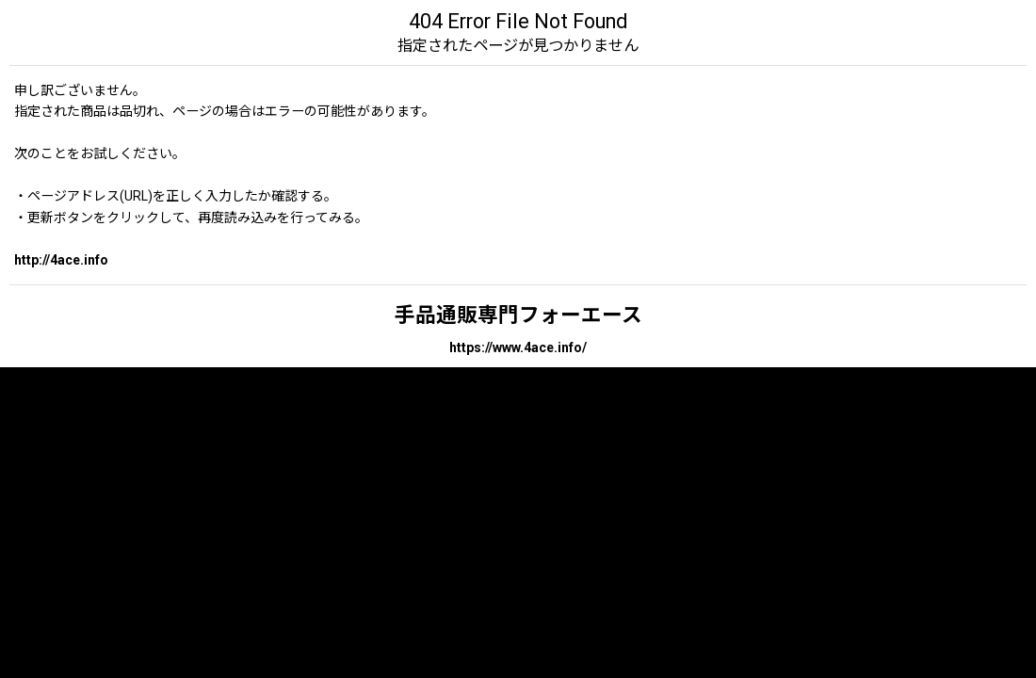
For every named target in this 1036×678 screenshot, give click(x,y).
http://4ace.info (61, 259)
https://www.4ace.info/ (518, 347)
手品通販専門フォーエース (518, 315)
